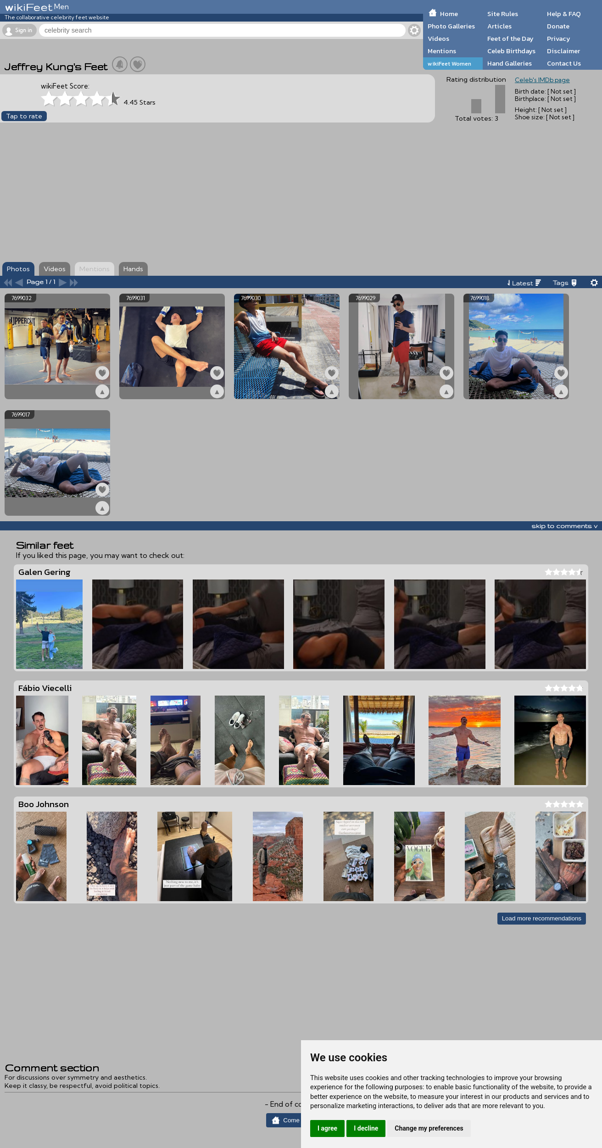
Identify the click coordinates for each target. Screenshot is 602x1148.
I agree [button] (327, 1128)
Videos (438, 38)
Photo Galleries (451, 26)
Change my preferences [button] (429, 1128)
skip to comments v (564, 525)
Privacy (558, 38)
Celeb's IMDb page (542, 80)
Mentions (442, 51)
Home (449, 14)
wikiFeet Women (449, 63)
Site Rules (502, 14)
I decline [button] (366, 1128)
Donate (558, 26)
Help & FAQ (564, 14)
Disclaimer (563, 51)
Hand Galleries (509, 63)
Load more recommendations (541, 918)
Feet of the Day (510, 38)
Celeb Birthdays (511, 51)
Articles (499, 26)
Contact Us (564, 63)
